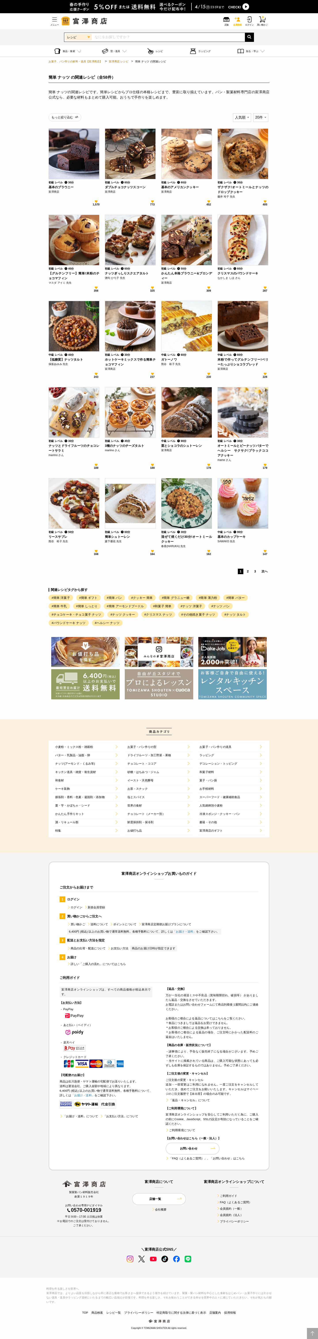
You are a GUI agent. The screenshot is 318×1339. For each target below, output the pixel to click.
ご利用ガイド (226, 1195)
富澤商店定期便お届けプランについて (164, 924)
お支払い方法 (117, 948)
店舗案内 (215, 1312)
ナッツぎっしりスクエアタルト (127, 273)
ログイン (74, 907)
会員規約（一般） (229, 1208)
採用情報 (230, 1312)
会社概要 (159, 1209)
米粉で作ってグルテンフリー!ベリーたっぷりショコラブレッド (243, 362)
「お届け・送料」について (79, 1116)
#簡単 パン (114, 598)
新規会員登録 (94, 907)
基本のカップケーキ (232, 536)
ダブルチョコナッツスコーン (125, 187)
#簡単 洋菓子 (61, 598)
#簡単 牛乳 (59, 606)
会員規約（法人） (229, 1215)
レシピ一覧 (113, 1312)
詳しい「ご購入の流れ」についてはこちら (96, 964)
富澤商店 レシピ (119, 61)
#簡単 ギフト (88, 598)
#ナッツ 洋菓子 (191, 606)
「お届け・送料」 (184, 931)
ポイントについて (123, 924)
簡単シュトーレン (117, 536)
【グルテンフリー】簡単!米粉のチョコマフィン (74, 276)
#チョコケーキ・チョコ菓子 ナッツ (76, 614)
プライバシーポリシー (232, 1221)
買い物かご (76, 924)
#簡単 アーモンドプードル (125, 606)
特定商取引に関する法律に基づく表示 (181, 1312)
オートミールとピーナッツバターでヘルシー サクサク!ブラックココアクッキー (243, 450)
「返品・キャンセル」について (188, 1100)
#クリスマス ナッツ (158, 614)
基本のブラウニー (61, 187)
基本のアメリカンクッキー (180, 187)
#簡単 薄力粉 (208, 598)
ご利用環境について (180, 1130)
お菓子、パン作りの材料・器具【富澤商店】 (75, 61)
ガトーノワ (169, 359)
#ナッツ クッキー (122, 614)
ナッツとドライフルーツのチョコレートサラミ (74, 448)
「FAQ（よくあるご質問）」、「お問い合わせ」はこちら (205, 1158)
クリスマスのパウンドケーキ (238, 273)
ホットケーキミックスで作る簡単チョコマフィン (130, 362)
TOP (85, 1312)
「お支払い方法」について (119, 1116)
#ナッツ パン (220, 606)
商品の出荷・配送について (86, 948)
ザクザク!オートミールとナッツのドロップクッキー (243, 189)
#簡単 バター (235, 598)
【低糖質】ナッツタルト (66, 359)
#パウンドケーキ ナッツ (69, 623)
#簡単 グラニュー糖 (175, 598)
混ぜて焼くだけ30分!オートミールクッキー (186, 539)
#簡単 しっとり (87, 606)
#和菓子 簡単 (162, 606)
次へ (264, 571)
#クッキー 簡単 (142, 598)
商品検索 (97, 1312)
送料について (97, 924)
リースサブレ (58, 536)
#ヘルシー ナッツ (107, 623)
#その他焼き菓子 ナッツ (198, 614)
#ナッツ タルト (235, 614)
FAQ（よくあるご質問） (234, 1202)
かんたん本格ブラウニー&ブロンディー (186, 276)
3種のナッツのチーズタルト (124, 445)
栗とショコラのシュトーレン (181, 445)
